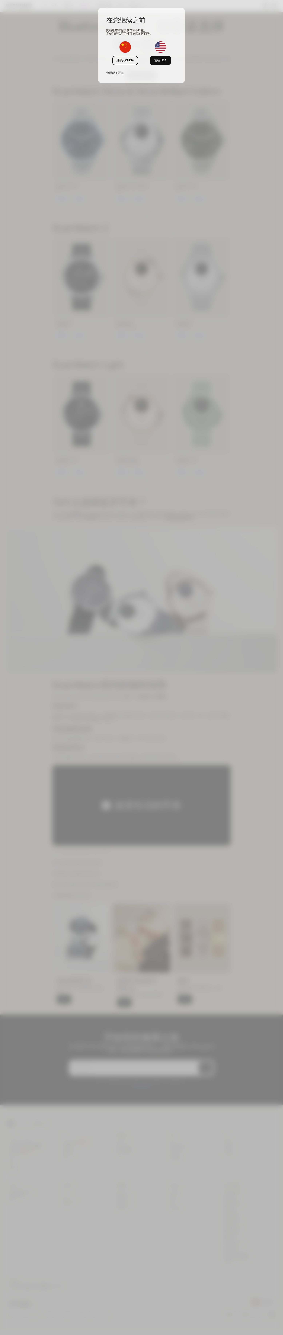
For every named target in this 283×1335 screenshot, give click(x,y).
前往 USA (160, 60)
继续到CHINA (125, 60)
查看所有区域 (115, 72)
